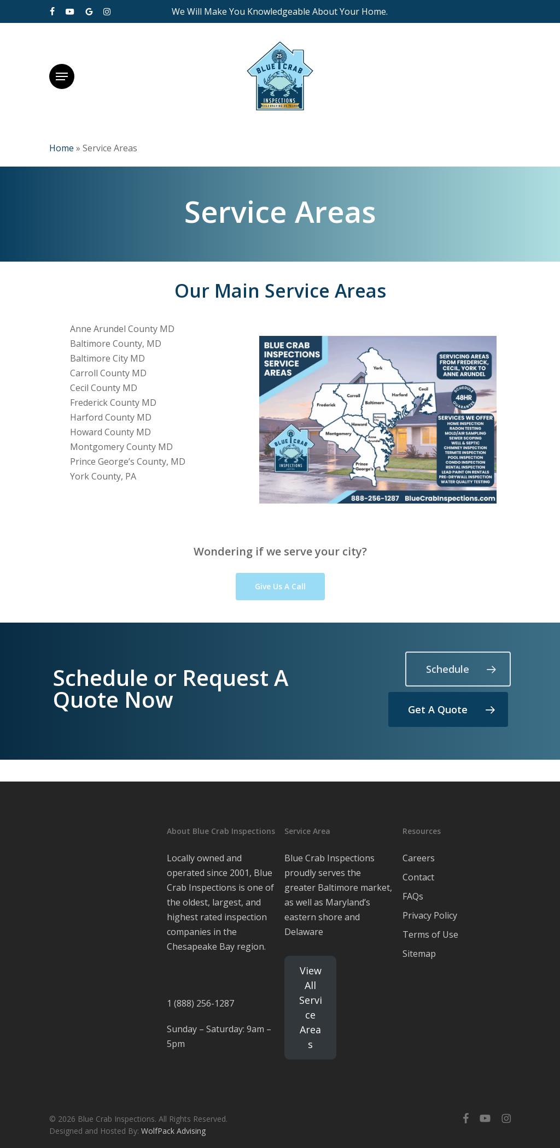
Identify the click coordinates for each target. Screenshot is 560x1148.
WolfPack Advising (173, 1131)
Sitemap (419, 954)
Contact (418, 877)
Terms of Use (430, 934)
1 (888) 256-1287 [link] (200, 1003)
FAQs (412, 896)
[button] (61, 76)
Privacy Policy (429, 915)
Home (61, 148)
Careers (418, 858)
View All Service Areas (310, 1007)
